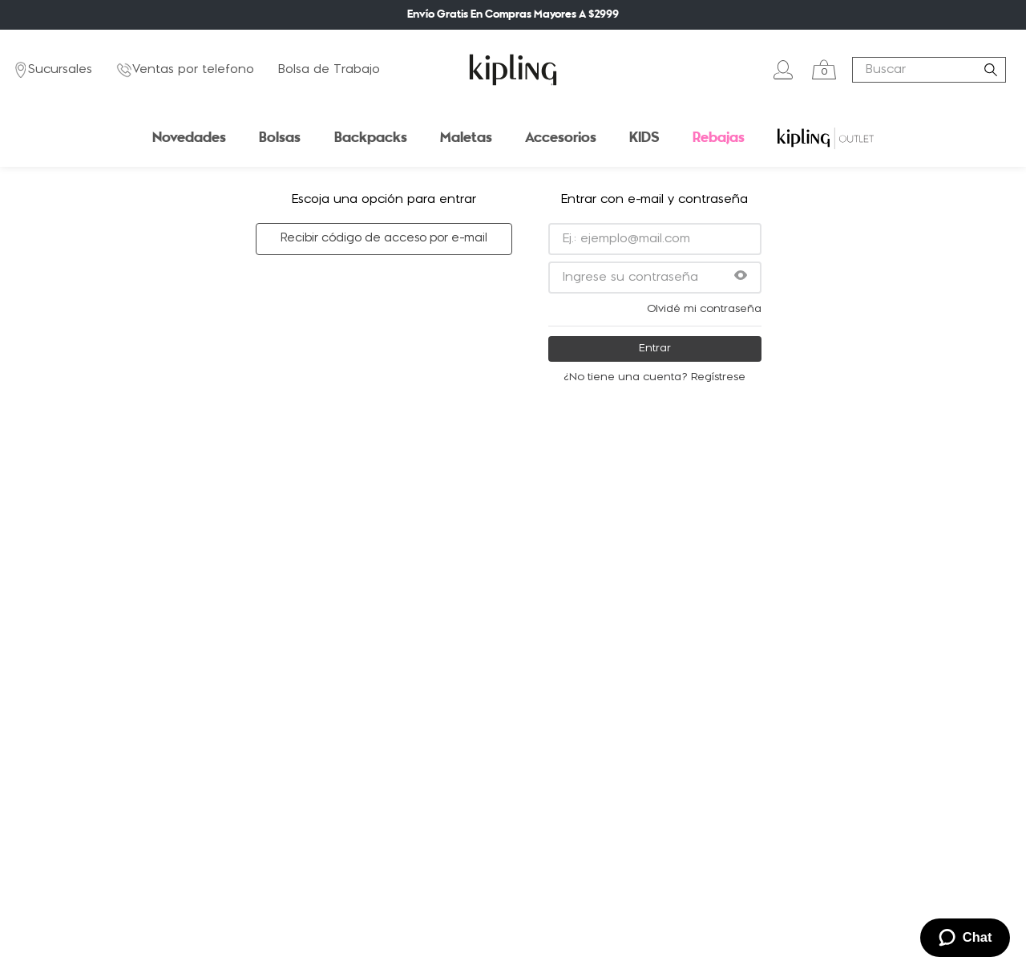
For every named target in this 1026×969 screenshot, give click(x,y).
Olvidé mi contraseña (704, 309)
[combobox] (929, 70)
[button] (740, 277)
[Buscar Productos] (994, 70)
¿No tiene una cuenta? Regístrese (654, 377)
